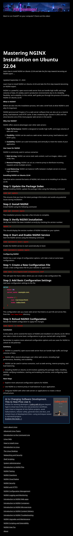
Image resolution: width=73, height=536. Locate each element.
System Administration (12, 460)
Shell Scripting (9, 456)
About (6, 528)
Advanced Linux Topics (12, 428)
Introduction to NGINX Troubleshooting (18, 512)
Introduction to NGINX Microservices (17, 504)
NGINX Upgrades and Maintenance (17, 516)
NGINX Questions (10, 472)
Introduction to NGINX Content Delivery (19, 508)
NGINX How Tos (10, 524)
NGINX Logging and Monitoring (16, 492)
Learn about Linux (10, 424)
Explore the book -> (13, 416)
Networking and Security (13, 452)
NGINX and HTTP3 (10, 484)
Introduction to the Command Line (17, 432)
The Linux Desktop (11, 448)
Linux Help (8, 436)
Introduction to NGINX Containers (16, 500)
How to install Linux (11, 440)
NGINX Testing (9, 468)
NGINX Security (9, 480)
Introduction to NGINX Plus (14, 464)
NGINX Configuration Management (17, 488)
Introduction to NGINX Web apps (16, 496)
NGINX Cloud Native (11, 476)
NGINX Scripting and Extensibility (16, 520)
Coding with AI (35, 401)
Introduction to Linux (12, 444)
